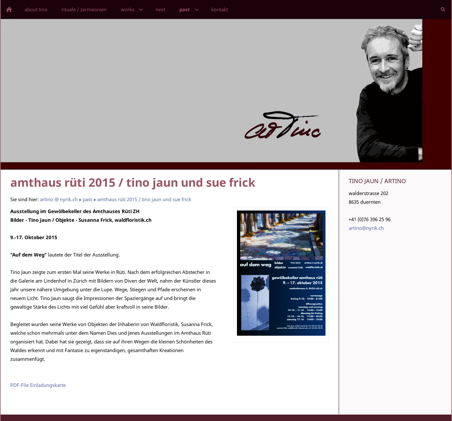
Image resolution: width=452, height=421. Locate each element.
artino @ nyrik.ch (59, 199)
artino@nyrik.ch (366, 228)
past (87, 199)
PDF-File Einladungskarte (38, 385)
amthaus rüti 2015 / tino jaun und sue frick (144, 199)
